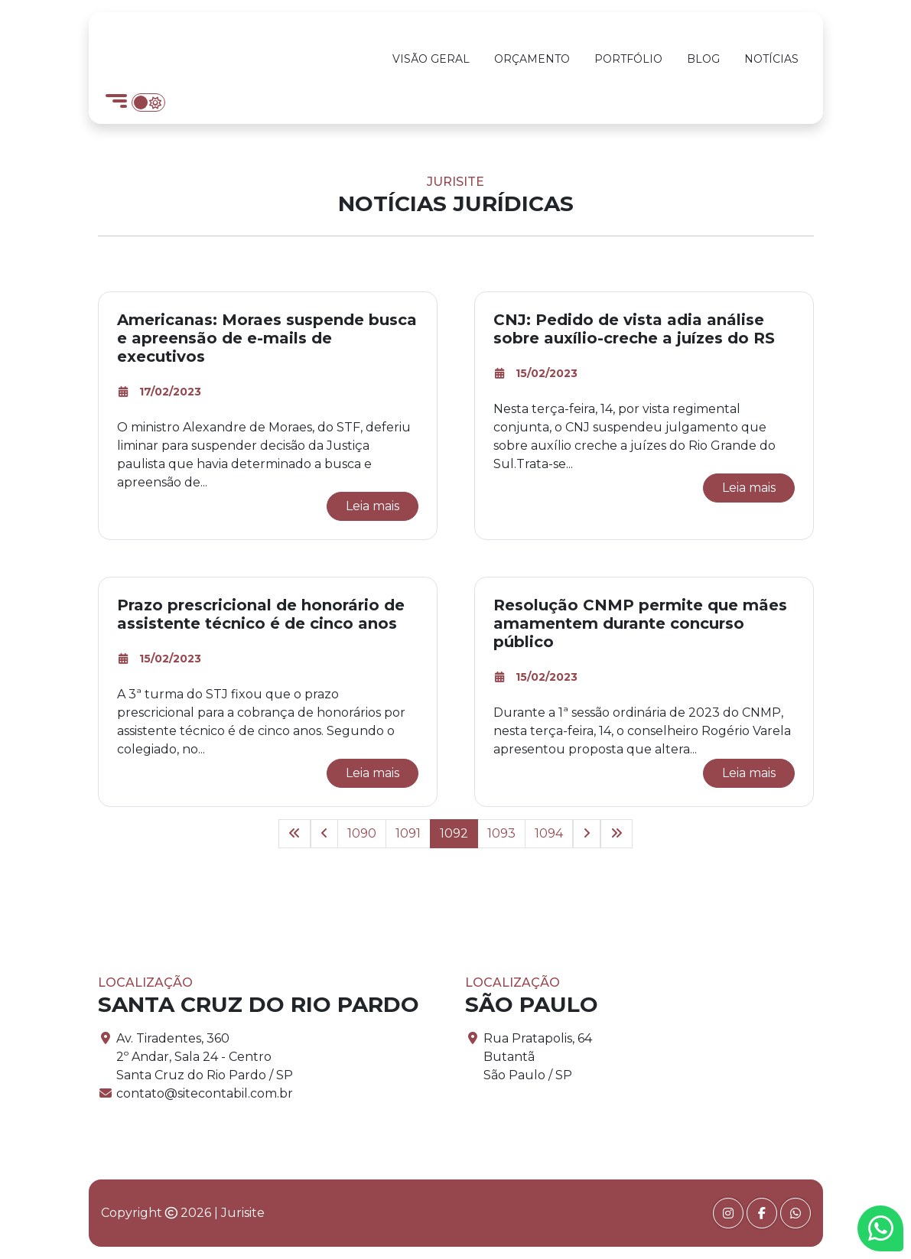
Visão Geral (431, 59)
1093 (501, 833)
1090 (361, 833)
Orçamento (532, 59)
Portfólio (628, 59)
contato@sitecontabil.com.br (204, 1093)
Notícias (771, 59)
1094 (549, 833)
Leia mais (372, 506)
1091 (408, 833)
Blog (703, 59)
